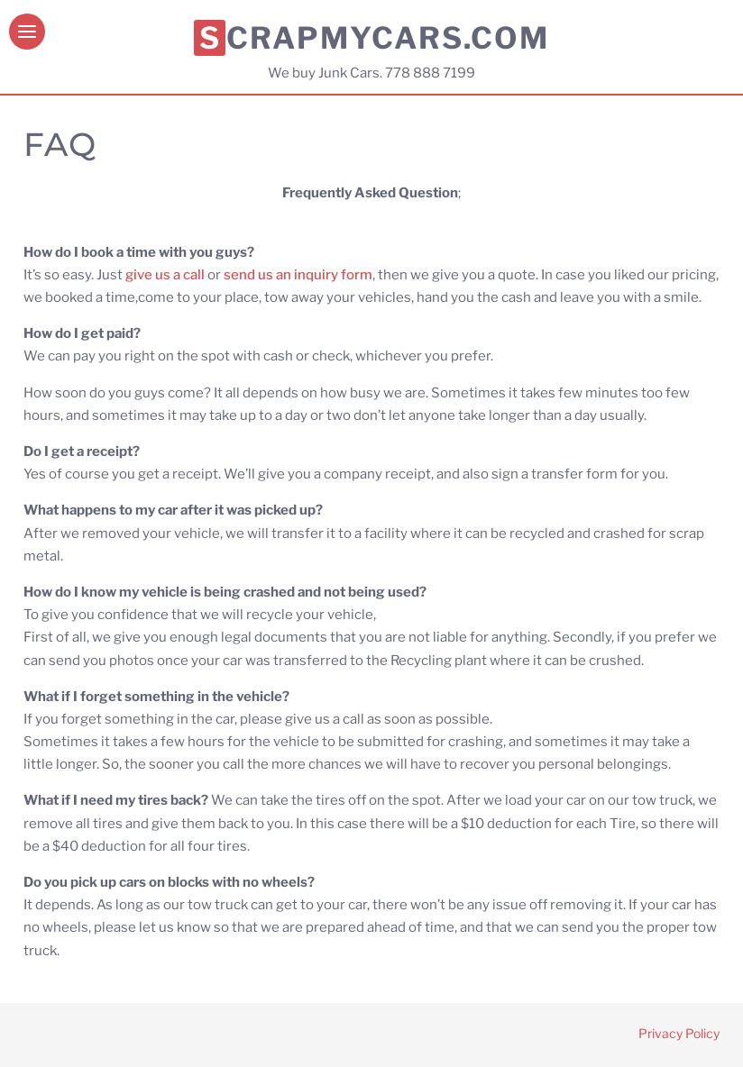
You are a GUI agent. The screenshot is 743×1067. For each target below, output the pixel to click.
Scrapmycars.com (374, 38)
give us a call (166, 275)
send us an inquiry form (298, 275)
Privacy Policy (679, 1033)
